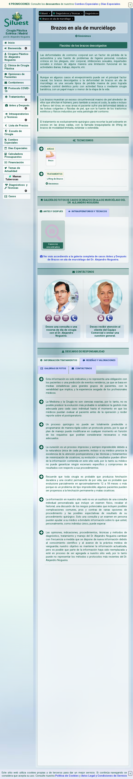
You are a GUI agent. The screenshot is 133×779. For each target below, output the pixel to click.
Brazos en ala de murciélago (55, 18)
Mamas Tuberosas (13, 178)
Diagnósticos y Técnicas (67, 13)
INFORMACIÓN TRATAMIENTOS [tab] (58, 360)
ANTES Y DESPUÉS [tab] (51, 211)
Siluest (43, 13)
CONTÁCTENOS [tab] (81, 368)
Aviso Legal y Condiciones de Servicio (104, 775)
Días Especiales (110, 4)
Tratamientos (15, 96)
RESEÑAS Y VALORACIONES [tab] (99, 360)
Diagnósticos (92, 13)
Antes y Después (17, 105)
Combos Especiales (87, 4)
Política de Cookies (67, 775)
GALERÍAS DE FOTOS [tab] (53, 368)
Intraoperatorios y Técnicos (17, 115)
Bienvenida (13, 48)
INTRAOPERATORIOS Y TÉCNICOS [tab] (87, 211)
